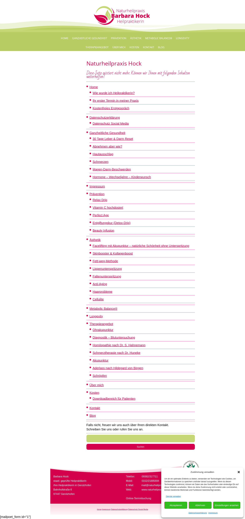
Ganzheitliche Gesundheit (89, 38)
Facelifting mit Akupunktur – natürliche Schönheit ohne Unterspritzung (141, 245)
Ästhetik (135, 38)
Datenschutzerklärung (198, 513)
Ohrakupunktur (103, 330)
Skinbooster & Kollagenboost (113, 253)
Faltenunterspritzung (107, 276)
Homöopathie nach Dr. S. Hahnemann (119, 345)
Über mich (119, 47)
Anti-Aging (100, 284)
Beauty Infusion (103, 230)
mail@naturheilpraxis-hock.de (157, 485)
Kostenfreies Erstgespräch (111, 108)
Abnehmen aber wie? (107, 146)
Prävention (118, 38)
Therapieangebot (97, 47)
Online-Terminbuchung (138, 498)
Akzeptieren (176, 505)
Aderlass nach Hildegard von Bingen (118, 368)
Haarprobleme (102, 291)
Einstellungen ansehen (227, 505)
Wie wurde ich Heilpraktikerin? (114, 93)
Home (64, 38)
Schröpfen (100, 375)
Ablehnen (200, 505)
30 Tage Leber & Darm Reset (113, 139)
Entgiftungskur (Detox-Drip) (111, 223)
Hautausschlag (103, 154)
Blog (161, 47)
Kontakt (148, 47)
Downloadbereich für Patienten (114, 398)
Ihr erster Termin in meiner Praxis (116, 100)
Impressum (213, 513)
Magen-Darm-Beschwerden (112, 169)
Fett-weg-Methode (105, 261)
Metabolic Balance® (158, 38)
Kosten (134, 47)
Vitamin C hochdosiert (108, 207)
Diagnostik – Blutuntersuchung (114, 337)
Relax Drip (100, 200)
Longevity (182, 38)
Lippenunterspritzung (107, 268)
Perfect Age (101, 215)
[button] (238, 472)
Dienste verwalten (173, 496)
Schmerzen (100, 161)
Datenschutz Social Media (111, 123)
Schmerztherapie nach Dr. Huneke (116, 352)
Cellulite (98, 299)
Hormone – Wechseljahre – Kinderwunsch (122, 177)
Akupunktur (100, 360)
